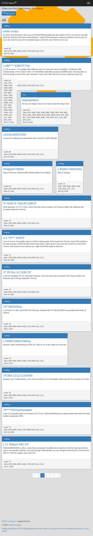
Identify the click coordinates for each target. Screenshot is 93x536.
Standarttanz (30, 100)
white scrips (10, 31)
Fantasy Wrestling (9, 529)
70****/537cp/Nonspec (17, 410)
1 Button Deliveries (69, 169)
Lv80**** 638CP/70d (16, 65)
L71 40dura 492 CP (16, 444)
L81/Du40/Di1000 (14, 134)
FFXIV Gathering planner (26, 529)
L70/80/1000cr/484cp (17, 341)
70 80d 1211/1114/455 (18, 375)
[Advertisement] (46, 503)
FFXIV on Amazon (9, 521)
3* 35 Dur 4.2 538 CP (17, 272)
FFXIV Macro (9, 2)
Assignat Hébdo (13, 169)
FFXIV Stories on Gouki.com (48, 529)
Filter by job (8, 13)
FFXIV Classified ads (68, 529)
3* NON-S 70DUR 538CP (19, 203)
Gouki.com (13, 525)
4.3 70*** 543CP (14, 237)
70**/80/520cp (12, 306)
